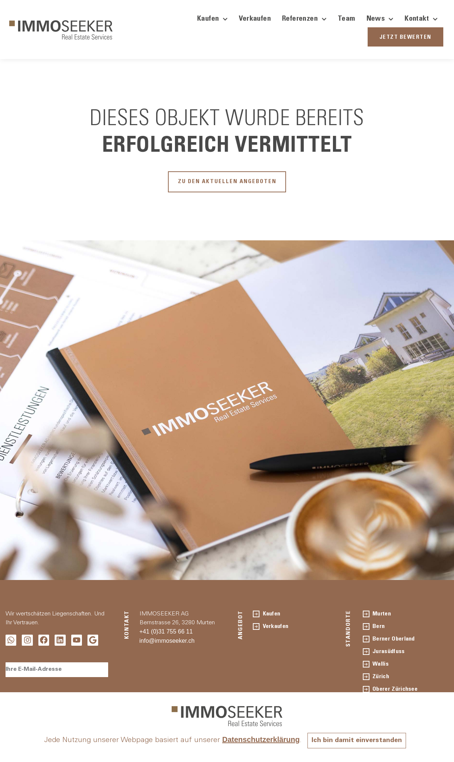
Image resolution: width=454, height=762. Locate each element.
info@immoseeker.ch (167, 644)
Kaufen (212, 19)
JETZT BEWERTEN (405, 37)
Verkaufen (255, 19)
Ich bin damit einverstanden (357, 740)
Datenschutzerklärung (257, 739)
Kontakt (421, 19)
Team (346, 19)
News (380, 19)
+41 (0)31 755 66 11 (166, 635)
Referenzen (304, 19)
